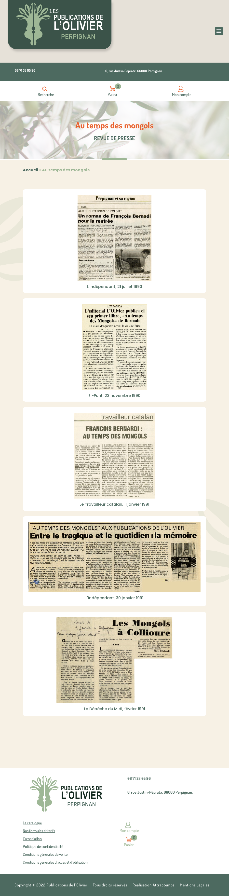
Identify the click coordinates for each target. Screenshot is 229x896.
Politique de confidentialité (43, 846)
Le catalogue (32, 823)
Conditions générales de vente (45, 854)
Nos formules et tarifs (39, 831)
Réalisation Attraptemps (154, 885)
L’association (32, 839)
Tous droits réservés (110, 885)
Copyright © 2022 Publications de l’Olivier (50, 885)
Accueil (30, 170)
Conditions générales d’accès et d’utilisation (55, 862)
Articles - (113, 88)
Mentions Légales (194, 885)
